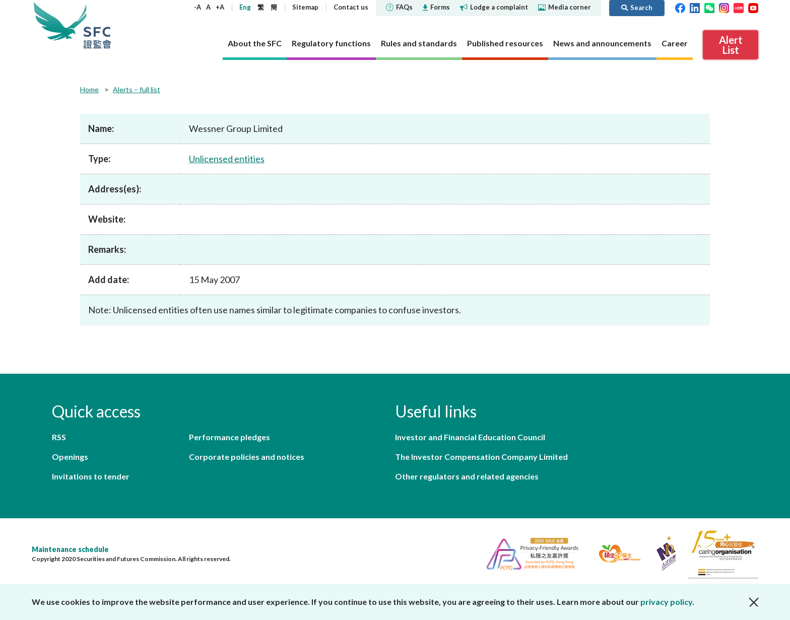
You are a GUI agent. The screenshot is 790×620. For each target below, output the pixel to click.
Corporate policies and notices (246, 456)
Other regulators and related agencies (467, 476)
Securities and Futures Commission (97, 25)
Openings (70, 456)
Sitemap (305, 7)
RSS (59, 437)
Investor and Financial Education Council (470, 437)
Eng (245, 7)
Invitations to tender (90, 476)
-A (197, 7)
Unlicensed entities (227, 158)
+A (220, 7)
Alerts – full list (136, 89)
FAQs (399, 7)
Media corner (564, 7)
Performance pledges (229, 437)
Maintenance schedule (70, 549)
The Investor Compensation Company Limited (481, 456)
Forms (436, 7)
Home (89, 89)
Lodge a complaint (494, 7)
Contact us (351, 7)
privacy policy (666, 601)
